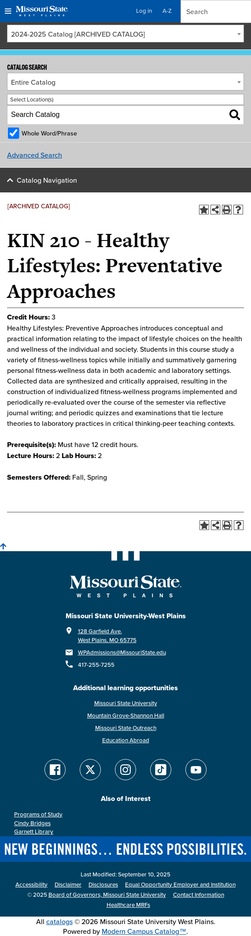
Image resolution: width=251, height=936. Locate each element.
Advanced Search (34, 155)
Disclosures (103, 884)
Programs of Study (38, 814)
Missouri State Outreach (125, 728)
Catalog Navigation (47, 180)
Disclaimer (68, 884)
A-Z (167, 11)
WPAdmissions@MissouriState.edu (122, 652)
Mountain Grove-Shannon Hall (125, 715)
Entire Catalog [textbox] (33, 82)
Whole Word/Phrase (49, 133)
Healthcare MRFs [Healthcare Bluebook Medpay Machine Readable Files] (128, 905)
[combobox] (125, 33)
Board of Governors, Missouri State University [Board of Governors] (107, 895)
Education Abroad (125, 740)
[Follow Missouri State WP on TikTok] (160, 769)
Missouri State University (125, 703)
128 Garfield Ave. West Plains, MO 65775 (107, 635)
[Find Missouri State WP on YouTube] (196, 769)
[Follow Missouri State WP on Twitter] (90, 769)
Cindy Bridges (32, 823)
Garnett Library (33, 831)
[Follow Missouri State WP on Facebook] (55, 769)
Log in (144, 11)
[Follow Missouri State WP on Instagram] (125, 769)
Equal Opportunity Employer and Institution (180, 884)
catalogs (59, 921)
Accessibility (31, 884)
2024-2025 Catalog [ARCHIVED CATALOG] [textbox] (78, 34)
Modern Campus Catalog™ (144, 931)
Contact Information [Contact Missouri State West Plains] (198, 895)
